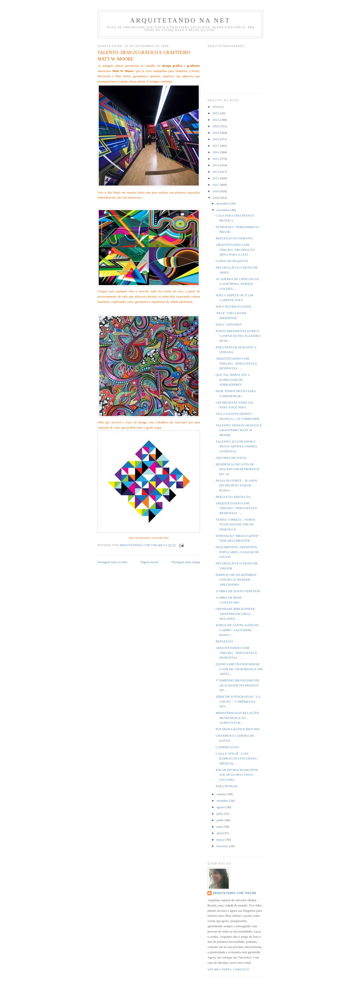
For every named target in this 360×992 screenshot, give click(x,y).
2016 (216, 152)
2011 (216, 185)
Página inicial (149, 562)
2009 (216, 198)
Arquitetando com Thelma (234, 893)
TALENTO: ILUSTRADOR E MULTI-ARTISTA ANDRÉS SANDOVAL (236, 446)
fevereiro (222, 846)
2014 (216, 165)
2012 (216, 178)
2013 (216, 172)
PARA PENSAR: (227, 786)
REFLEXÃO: (225, 641)
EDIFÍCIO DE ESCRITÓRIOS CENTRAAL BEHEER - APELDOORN (236, 579)
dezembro (223, 203)
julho (220, 813)
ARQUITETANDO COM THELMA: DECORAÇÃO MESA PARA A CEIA (235, 249)
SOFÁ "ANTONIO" (229, 324)
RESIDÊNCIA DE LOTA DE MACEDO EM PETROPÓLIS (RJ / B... (237, 469)
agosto (221, 807)
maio (220, 826)
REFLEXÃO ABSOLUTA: (233, 497)
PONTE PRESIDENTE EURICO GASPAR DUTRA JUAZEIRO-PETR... (238, 336)
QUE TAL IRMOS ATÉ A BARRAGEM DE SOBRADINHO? (232, 379)
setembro (222, 800)
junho (220, 820)
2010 (216, 191)
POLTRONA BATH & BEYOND (237, 729)
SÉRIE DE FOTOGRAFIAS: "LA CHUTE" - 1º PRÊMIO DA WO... (238, 701)
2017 (216, 146)
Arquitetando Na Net (180, 20)
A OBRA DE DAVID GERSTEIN (238, 591)
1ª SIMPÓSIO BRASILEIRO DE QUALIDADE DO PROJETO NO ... (237, 685)
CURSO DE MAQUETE (232, 261)
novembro (223, 210)
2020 (216, 126)
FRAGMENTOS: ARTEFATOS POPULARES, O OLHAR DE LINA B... (237, 552)
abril (219, 833)
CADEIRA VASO (227, 747)
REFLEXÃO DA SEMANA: (234, 238)
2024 (216, 107)
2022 (216, 113)
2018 (216, 139)
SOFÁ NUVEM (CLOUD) (233, 306)
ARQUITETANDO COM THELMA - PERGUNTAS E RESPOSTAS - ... (236, 363)
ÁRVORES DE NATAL (231, 458)
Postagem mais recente (112, 562)
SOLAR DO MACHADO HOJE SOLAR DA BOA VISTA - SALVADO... (237, 774)
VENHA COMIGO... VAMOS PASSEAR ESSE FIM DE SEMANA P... (235, 524)
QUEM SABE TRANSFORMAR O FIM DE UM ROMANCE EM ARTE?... (239, 669)
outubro (222, 794)
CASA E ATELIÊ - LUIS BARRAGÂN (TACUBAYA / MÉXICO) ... (237, 758)
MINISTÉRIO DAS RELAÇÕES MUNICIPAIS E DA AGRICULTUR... (237, 717)
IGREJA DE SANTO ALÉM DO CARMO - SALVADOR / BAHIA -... (237, 630)
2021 (216, 120)
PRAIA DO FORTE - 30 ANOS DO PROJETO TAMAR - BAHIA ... (236, 485)
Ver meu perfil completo (228, 969)
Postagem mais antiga (186, 562)
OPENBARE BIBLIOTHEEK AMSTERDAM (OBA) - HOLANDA (235, 613)
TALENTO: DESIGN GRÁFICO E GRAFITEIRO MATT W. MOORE (239, 430)
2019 (216, 133)
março (221, 839)
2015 (216, 159)
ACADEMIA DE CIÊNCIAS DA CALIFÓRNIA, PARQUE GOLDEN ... (237, 284)
